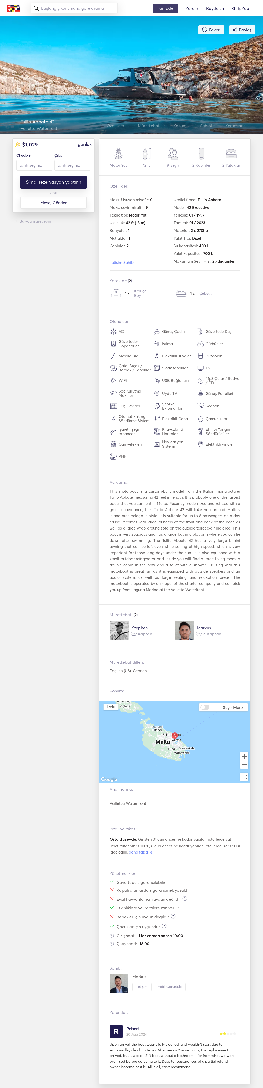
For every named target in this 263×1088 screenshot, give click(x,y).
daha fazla (140, 852)
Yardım (192, 8)
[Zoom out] (244, 765)
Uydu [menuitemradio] (111, 707)
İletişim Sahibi (122, 262)
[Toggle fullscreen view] (244, 777)
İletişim (141, 987)
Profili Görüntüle (169, 987)
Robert (132, 1028)
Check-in (23, 155)
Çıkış (58, 155)
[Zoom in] (244, 756)
